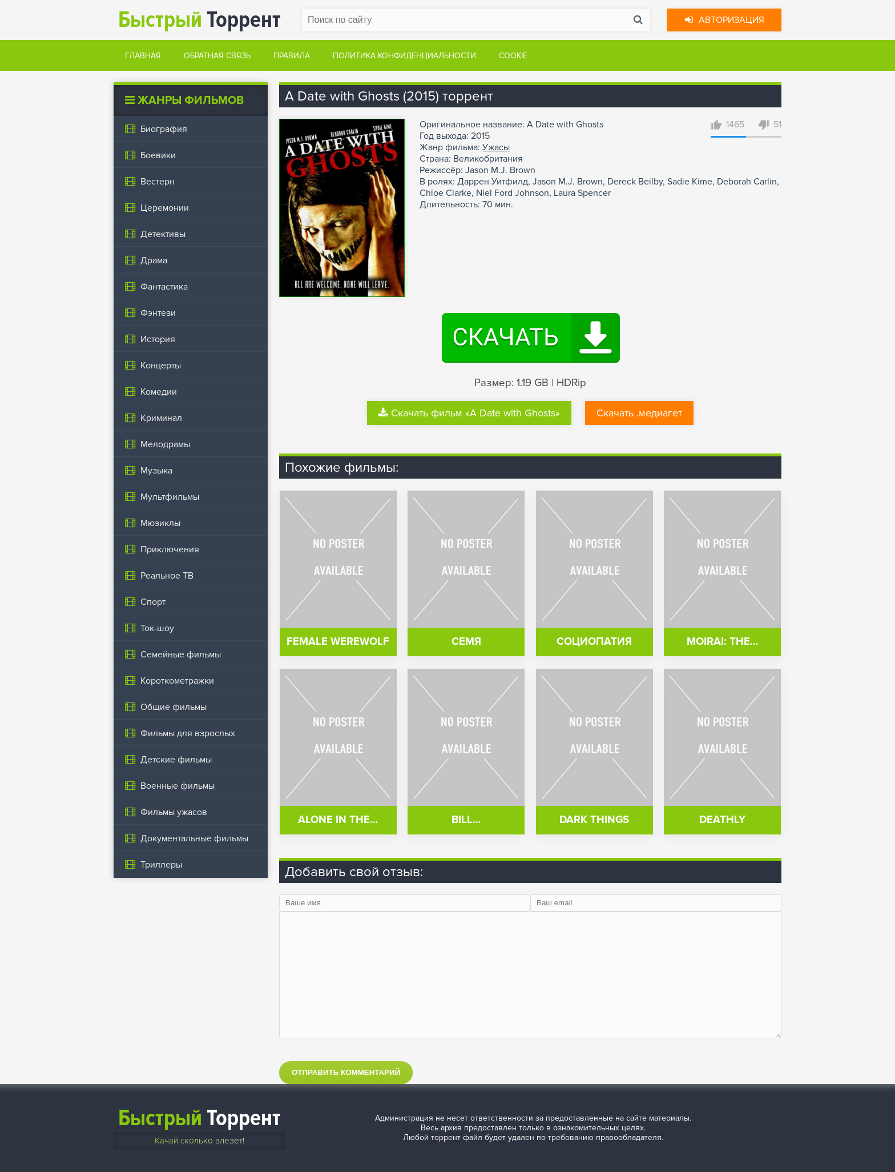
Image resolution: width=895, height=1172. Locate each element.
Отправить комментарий (346, 1072)
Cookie (513, 56)
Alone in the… (338, 819)
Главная (143, 56)
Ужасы (496, 147)
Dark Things (594, 819)
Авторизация (724, 20)
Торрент (199, 20)
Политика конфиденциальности (404, 56)
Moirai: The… (722, 641)
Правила (291, 56)
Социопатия (594, 641)
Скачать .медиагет (639, 413)
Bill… (466, 819)
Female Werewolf (338, 641)
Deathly (722, 819)
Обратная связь (217, 56)
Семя (466, 641)
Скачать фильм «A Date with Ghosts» (469, 413)
